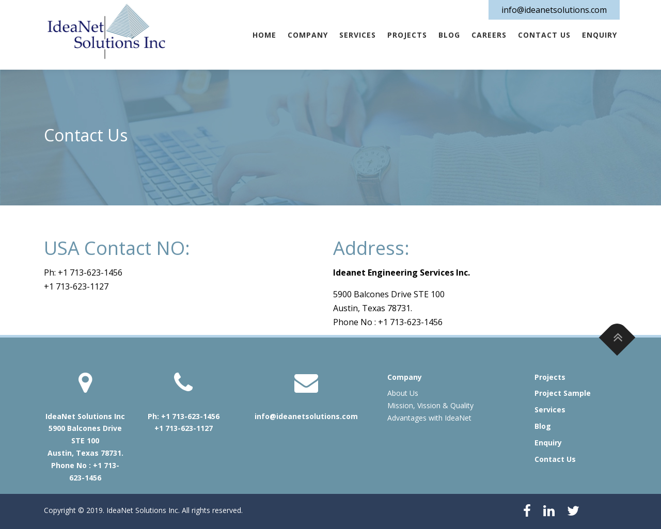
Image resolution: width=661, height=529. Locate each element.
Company (308, 35)
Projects (407, 35)
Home (264, 35)
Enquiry (599, 35)
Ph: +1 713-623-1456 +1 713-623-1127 (183, 422)
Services (357, 35)
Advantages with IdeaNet (429, 418)
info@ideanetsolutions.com (554, 9)
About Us (402, 393)
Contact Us (544, 35)
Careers (489, 35)
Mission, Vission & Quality (430, 405)
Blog (449, 35)
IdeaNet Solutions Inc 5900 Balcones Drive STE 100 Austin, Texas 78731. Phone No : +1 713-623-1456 (85, 447)
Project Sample (562, 393)
